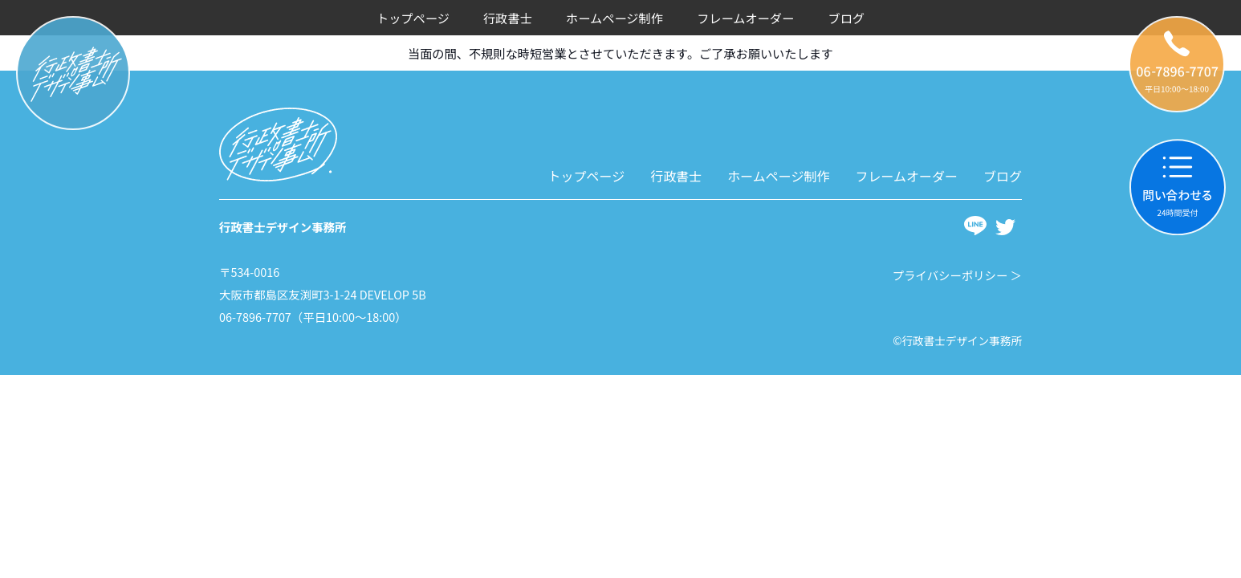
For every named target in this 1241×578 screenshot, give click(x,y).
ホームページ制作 (614, 17)
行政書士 (507, 17)
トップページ (413, 17)
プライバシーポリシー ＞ (957, 275)
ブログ (846, 17)
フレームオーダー (745, 17)
